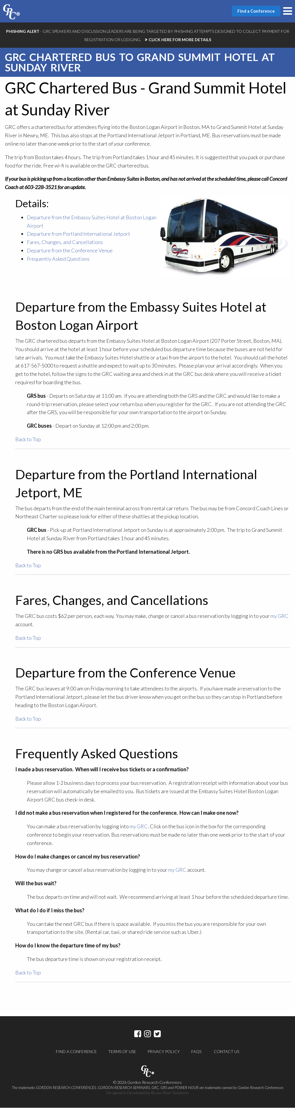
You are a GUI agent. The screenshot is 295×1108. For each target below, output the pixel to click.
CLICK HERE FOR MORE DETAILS (180, 39)
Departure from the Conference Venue (70, 251)
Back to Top (28, 439)
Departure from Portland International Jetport (78, 234)
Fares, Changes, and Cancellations (65, 242)
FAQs (196, 1051)
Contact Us (226, 1051)
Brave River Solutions (170, 1092)
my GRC (280, 616)
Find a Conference (76, 1051)
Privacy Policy (164, 1051)
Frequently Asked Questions (58, 259)
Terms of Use (122, 1051)
